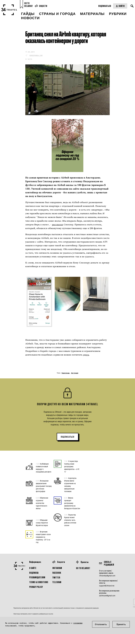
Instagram (57, 567)
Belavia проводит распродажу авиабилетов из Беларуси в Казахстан (72, 503)
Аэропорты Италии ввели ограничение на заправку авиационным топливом (70, 484)
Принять (121, 624)
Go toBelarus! (28, 4)
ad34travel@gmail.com (107, 596)
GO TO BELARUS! (83, 568)
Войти (120, 5)
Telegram (56, 582)
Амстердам (74, 373)
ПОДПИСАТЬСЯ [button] (67, 437)
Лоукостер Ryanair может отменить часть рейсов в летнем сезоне (70, 519)
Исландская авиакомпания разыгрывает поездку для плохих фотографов (44, 485)
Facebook (56, 572)
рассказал (57, 224)
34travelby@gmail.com (107, 576)
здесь (86, 355)
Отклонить (101, 624)
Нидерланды (65, 373)
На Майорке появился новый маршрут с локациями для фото (43, 468)
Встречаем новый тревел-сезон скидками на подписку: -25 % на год (43, 536)
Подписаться (104, 5)
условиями (77, 623)
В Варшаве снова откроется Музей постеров (42, 522)
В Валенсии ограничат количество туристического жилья (42, 503)
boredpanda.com (36, 55)
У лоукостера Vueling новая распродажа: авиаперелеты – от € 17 (71, 466)
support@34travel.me (106, 586)
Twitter (56, 577)
